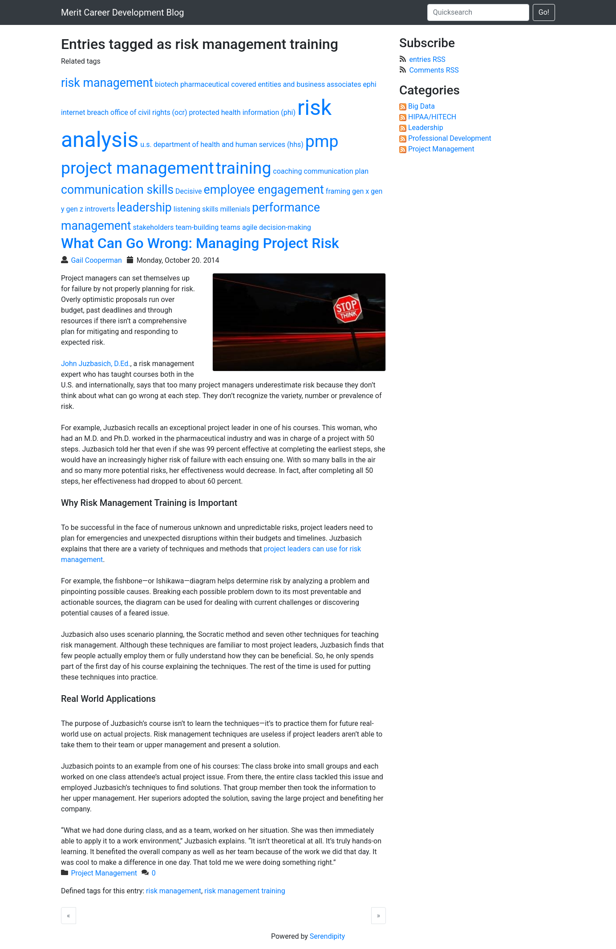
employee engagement (264, 190)
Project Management (104, 873)
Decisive (188, 191)
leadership (144, 207)
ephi (369, 84)
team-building (197, 227)
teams (230, 227)
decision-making (285, 227)
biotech (166, 84)
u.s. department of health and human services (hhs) (222, 144)
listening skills (196, 209)
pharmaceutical (204, 84)
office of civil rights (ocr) (148, 112)
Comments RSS (433, 70)
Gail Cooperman (96, 260)
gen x (360, 191)
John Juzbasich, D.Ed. (95, 363)
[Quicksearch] (478, 12)
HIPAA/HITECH (432, 117)
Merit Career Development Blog (122, 12)
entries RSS (427, 59)
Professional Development (449, 138)
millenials (235, 209)
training (244, 168)
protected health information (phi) (242, 112)
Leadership (425, 127)
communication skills (117, 190)
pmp (322, 141)
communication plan (336, 171)
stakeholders (153, 227)
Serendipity (327, 936)
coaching (287, 171)
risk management (107, 83)
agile (249, 227)
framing (338, 191)
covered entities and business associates (296, 84)
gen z (74, 209)
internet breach (85, 112)
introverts (100, 209)
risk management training (244, 891)
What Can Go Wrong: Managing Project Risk (200, 243)
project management (137, 168)
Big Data (421, 106)
